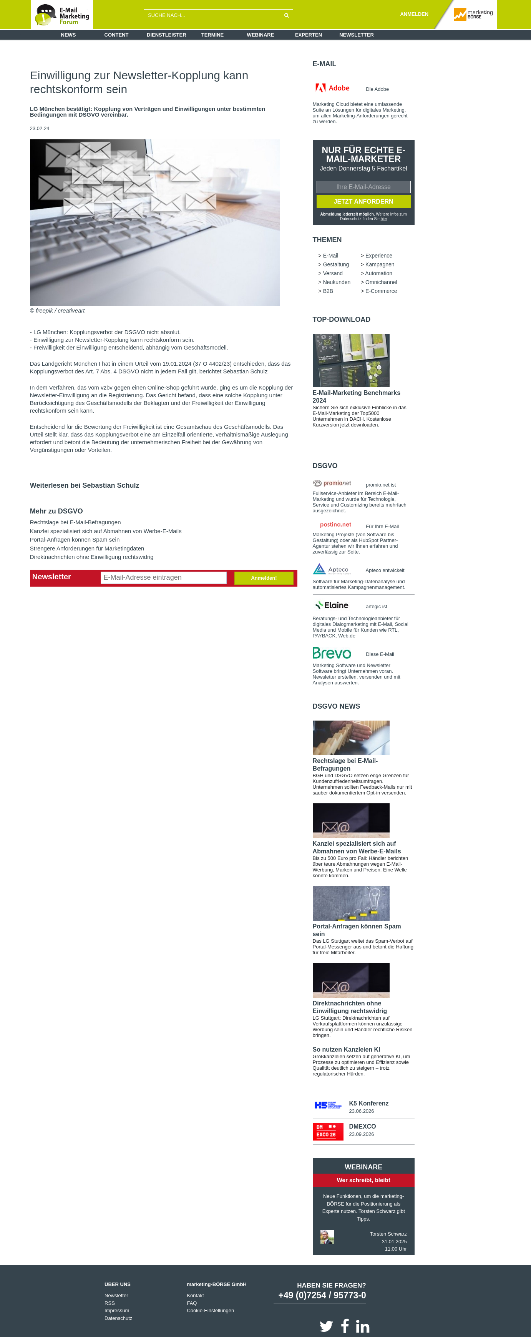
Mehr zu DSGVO (56, 511)
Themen (327, 240)
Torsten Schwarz (388, 1234)
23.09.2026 (361, 1134)
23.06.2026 (361, 1111)
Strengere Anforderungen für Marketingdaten (87, 548)
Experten (308, 35)
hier (384, 219)
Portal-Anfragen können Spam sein (74, 539)
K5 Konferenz (368, 1103)
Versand (333, 273)
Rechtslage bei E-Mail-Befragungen (75, 522)
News (68, 35)
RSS (110, 1303)
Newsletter (356, 35)
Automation (378, 273)
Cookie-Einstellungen (210, 1310)
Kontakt (195, 1295)
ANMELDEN (414, 14)
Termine (212, 35)
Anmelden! (264, 578)
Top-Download (342, 319)
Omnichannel (381, 282)
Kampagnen (380, 264)
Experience (378, 256)
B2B (328, 291)
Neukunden (337, 282)
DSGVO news (336, 706)
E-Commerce (381, 291)
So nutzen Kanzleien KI (346, 1049)
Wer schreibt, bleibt (363, 1180)
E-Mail (325, 64)
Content (117, 35)
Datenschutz (118, 1318)
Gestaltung (336, 264)
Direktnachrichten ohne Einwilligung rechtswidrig (92, 557)
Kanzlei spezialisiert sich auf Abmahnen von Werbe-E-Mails (106, 531)
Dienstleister (166, 35)
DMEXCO (362, 1126)
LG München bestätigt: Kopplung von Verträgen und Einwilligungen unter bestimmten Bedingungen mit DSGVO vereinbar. (148, 112)
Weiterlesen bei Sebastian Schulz (84, 485)
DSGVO (325, 466)
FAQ (192, 1303)
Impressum (117, 1310)
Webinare (260, 35)
